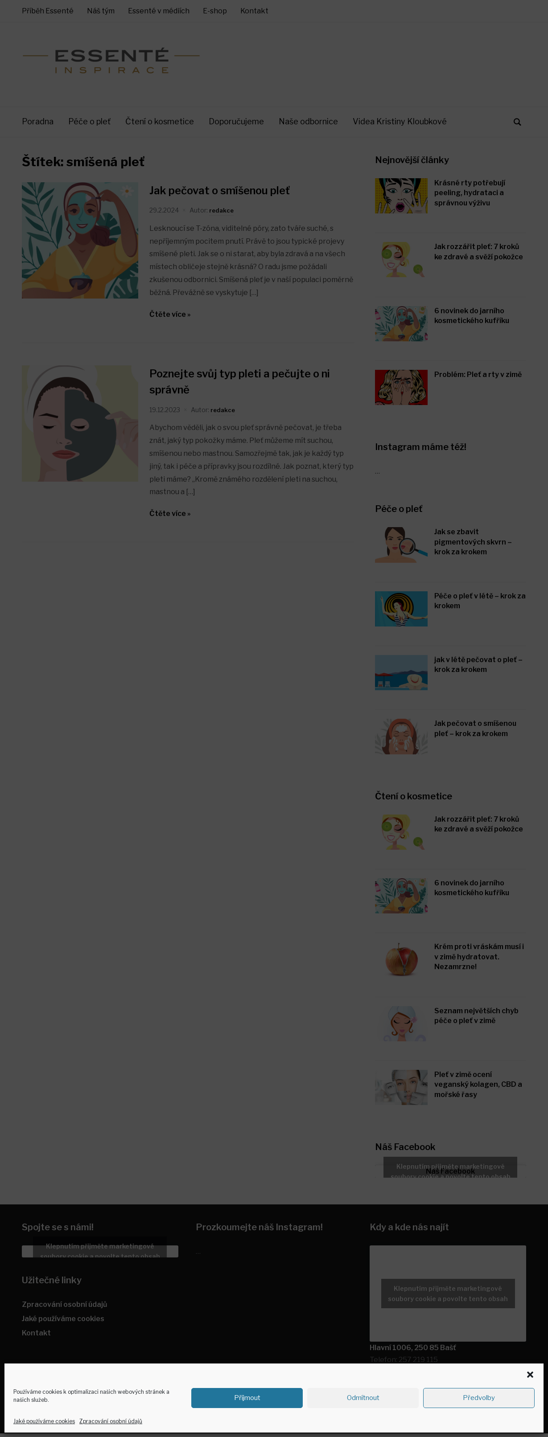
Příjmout (247, 1398)
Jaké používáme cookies (44, 1421)
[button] (530, 1374)
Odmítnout (363, 1398)
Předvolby (479, 1398)
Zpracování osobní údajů (110, 1421)
